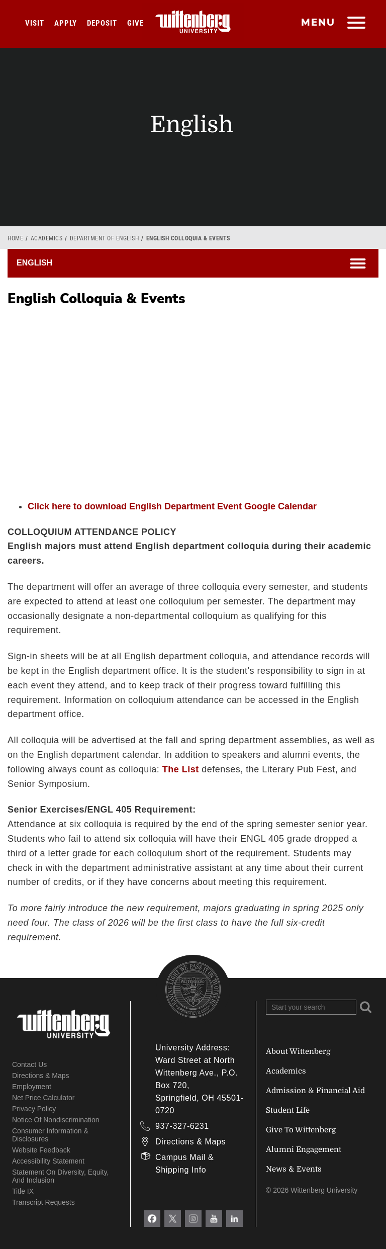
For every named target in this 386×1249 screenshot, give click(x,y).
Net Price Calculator (43, 1098)
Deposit (102, 23)
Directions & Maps (40, 1076)
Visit (34, 23)
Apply (65, 23)
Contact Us (29, 1064)
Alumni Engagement (303, 1149)
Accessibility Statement (48, 1161)
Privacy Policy (34, 1109)
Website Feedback (41, 1150)
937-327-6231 (182, 1126)
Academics (47, 238)
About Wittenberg (298, 1051)
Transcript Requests (43, 1202)
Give (135, 23)
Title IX (23, 1191)
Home (15, 238)
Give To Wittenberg (301, 1129)
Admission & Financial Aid (315, 1090)
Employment (31, 1087)
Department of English (104, 238)
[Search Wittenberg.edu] (311, 1007)
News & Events (294, 1169)
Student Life (288, 1110)
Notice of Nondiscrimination (56, 1120)
